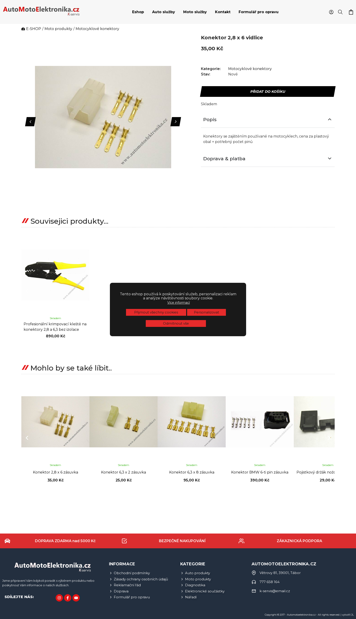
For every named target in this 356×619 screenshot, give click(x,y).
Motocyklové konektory (250, 69)
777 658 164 (269, 582)
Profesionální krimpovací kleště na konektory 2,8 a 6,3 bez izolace (55, 327)
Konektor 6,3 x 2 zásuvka (123, 472)
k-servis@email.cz (275, 591)
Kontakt (222, 12)
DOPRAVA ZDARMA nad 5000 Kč (65, 541)
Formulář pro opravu (259, 12)
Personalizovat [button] (206, 312)
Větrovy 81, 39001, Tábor (280, 573)
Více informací (178, 303)
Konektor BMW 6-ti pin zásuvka (259, 472)
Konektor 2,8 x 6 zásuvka (55, 472)
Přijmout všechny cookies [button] (156, 312)
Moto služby (195, 12)
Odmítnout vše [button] (176, 323)
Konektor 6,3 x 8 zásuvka (191, 472)
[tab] (138, 12)
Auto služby (163, 12)
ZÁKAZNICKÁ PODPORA (299, 541)
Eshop (138, 12)
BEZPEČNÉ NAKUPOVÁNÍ (182, 541)
